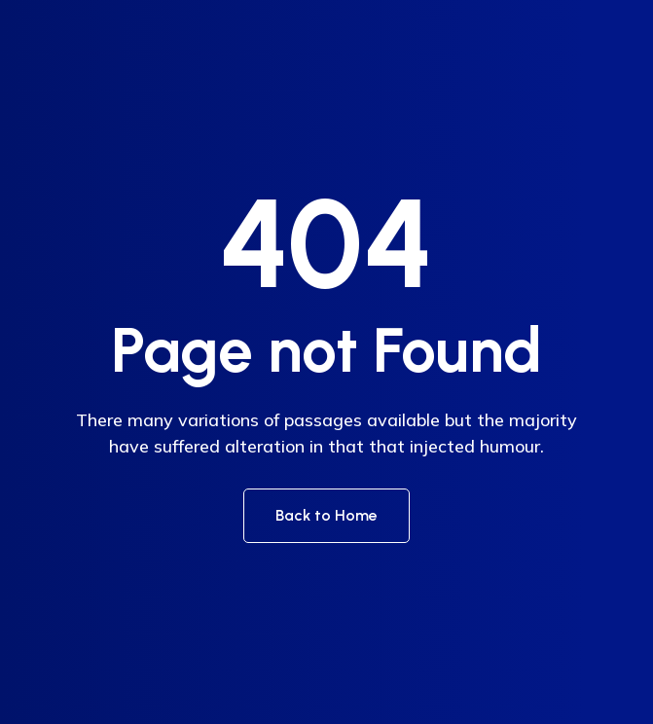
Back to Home (326, 515)
